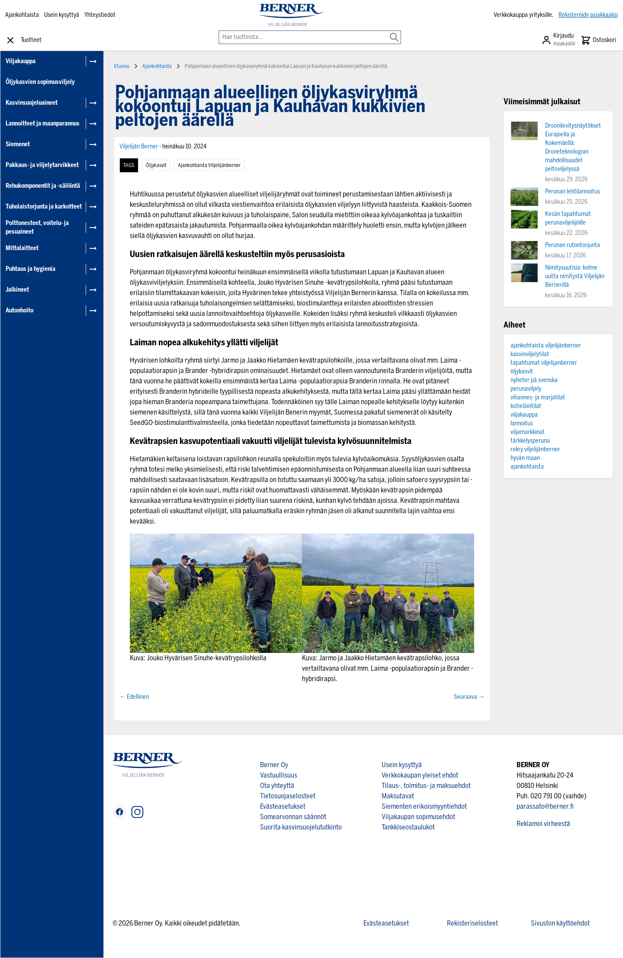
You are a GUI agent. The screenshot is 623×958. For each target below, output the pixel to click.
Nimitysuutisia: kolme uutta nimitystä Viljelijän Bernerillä (574, 276)
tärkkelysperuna (530, 440)
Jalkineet (17, 289)
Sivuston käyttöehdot (560, 923)
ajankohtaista (527, 466)
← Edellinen (134, 697)
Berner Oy (274, 765)
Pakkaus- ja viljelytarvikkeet (42, 165)
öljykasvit (156, 165)
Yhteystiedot (100, 15)
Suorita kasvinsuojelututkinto (301, 827)
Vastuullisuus (278, 775)
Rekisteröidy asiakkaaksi (588, 15)
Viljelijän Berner (139, 146)
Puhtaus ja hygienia (30, 269)
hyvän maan (525, 458)
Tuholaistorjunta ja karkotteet (44, 206)
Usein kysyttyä (61, 15)
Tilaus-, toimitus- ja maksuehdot (426, 785)
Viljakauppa (20, 61)
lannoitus (522, 423)
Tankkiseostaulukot (408, 827)
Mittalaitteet (22, 248)
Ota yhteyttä (277, 785)
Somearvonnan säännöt (293, 817)
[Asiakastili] (558, 40)
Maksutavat (398, 796)
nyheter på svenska (534, 380)
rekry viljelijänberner (535, 449)
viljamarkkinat (528, 432)
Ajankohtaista (22, 15)
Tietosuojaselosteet (287, 796)
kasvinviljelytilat (530, 354)
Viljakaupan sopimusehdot (418, 817)
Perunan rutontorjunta (572, 245)
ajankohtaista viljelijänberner (209, 165)
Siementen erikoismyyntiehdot (424, 806)
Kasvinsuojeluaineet (32, 102)
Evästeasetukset (282, 806)
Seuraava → (469, 697)
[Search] (394, 31)
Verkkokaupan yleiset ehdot (420, 775)
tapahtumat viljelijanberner (544, 362)
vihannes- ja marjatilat (538, 397)
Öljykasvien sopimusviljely (40, 82)
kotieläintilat (526, 406)
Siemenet (18, 144)
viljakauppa (524, 414)
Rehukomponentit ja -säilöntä (43, 186)
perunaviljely (526, 388)
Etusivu (121, 66)
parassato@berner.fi (545, 806)
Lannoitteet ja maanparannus (43, 123)
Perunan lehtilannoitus (572, 191)
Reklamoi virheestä (543, 824)
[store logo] (291, 15)
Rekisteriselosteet (472, 923)
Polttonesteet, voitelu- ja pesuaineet (37, 227)
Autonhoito (19, 310)
